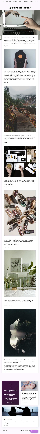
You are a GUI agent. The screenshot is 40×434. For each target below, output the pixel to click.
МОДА (10, 1)
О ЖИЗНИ (20, 1)
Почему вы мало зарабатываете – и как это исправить (10, 395)
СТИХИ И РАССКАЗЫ (26, 1)
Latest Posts (22, 430)
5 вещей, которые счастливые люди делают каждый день (10, 399)
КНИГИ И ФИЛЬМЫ (15, 1)
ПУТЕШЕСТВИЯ (32, 1)
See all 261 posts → (10, 402)
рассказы (6, 425)
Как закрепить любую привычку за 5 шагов (10, 391)
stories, (4, 425)
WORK (7, 1)
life (22, 6)
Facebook (26, 430)
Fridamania (3, 430)
